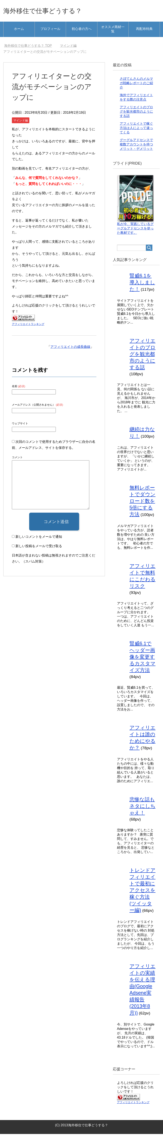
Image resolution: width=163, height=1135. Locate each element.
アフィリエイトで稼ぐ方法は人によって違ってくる (136, 129)
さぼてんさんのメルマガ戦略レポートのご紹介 (136, 84)
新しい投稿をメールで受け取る (38, 547)
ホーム (19, 30)
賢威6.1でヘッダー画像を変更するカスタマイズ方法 (142, 658)
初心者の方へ (82, 30)
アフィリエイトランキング (28, 325)
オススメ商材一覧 (112, 30)
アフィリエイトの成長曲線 (70, 348)
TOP (28, 46)
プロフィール (50, 30)
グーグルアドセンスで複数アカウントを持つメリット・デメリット (136, 145)
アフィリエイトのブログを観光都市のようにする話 (136, 112)
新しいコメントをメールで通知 (38, 537)
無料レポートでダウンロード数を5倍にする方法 (142, 502)
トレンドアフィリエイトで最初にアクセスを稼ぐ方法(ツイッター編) (142, 891)
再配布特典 (144, 30)
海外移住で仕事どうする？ (48, 11)
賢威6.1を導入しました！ (142, 283)
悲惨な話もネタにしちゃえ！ (142, 807)
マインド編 (20, 121)
